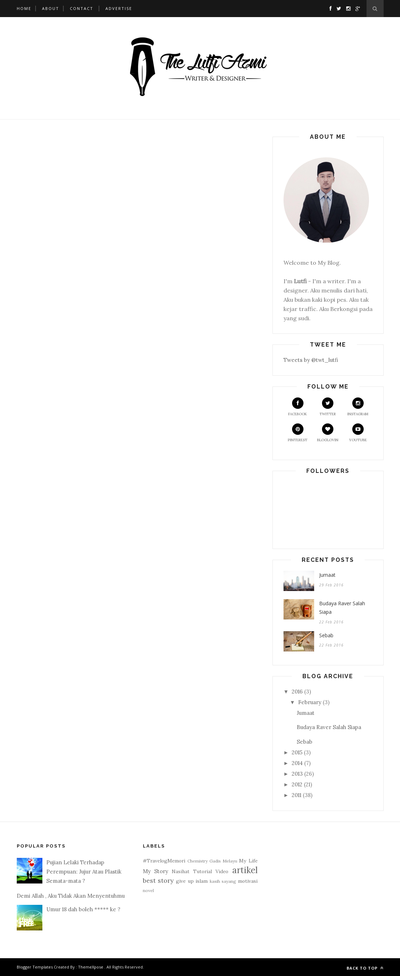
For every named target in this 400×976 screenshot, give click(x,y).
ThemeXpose (90, 967)
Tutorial (202, 871)
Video (221, 871)
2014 (297, 763)
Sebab (326, 635)
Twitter (328, 406)
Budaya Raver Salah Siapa (342, 608)
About (50, 8)
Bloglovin (327, 432)
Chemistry (197, 861)
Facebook (297, 406)
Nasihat (180, 871)
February (309, 702)
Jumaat (327, 574)
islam (202, 881)
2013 (297, 773)
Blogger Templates (35, 967)
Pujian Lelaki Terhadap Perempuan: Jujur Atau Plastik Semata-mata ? (83, 872)
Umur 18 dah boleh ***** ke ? (83, 909)
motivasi (248, 881)
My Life (248, 861)
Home (24, 8)
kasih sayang (223, 881)
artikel (245, 870)
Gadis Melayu (223, 861)
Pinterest (297, 432)
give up (184, 881)
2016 (297, 691)
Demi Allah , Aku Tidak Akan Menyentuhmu (71, 895)
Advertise (118, 8)
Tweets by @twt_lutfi (311, 360)
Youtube (358, 432)
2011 (296, 795)
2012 (297, 784)
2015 (297, 752)
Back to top (365, 968)
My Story (155, 871)
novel (148, 890)
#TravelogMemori (164, 861)
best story (158, 880)
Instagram (357, 406)
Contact (81, 8)
